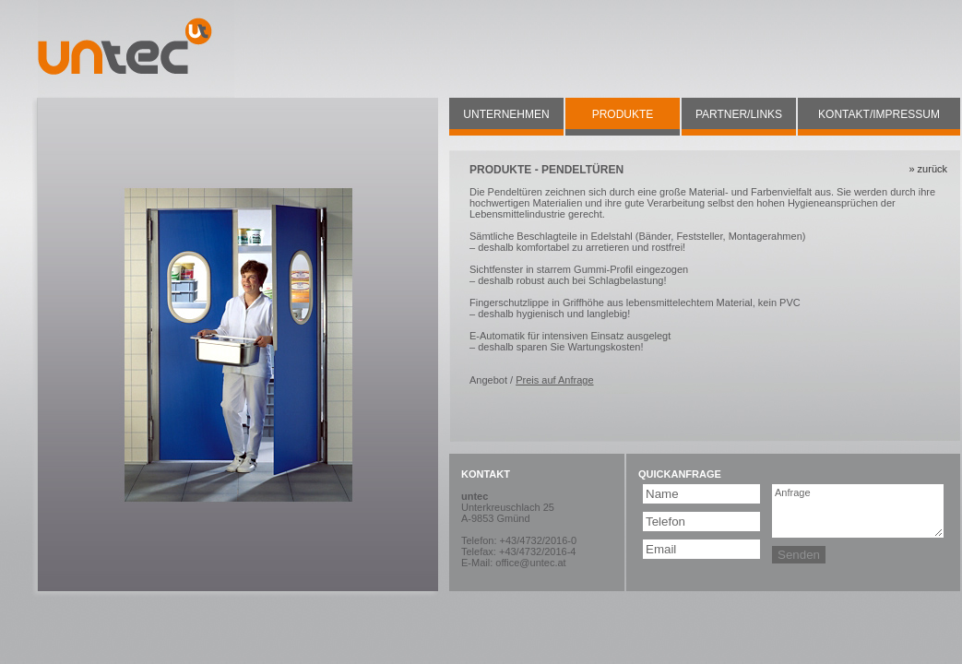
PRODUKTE (623, 114)
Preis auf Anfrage (554, 379)
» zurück (928, 168)
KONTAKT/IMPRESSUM (879, 114)
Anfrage (858, 511)
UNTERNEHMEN (506, 114)
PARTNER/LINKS (738, 114)
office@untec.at (530, 562)
